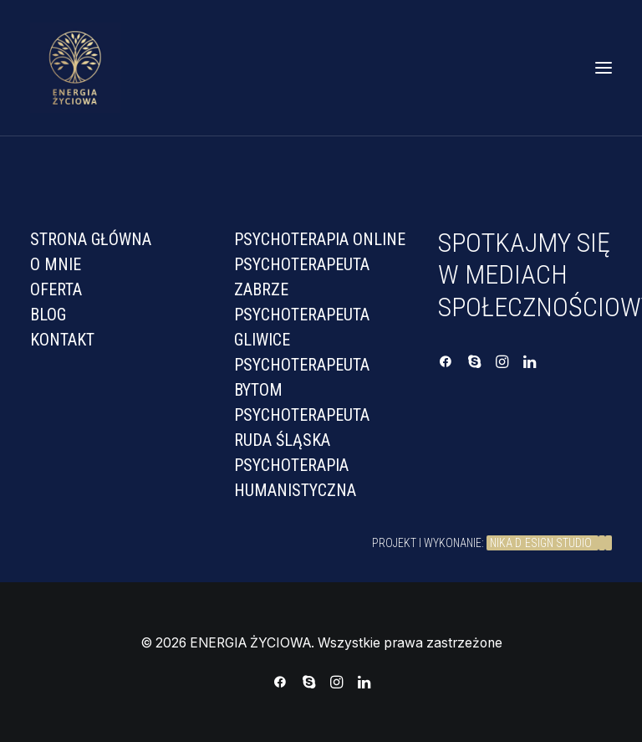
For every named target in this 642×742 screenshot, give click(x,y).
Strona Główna (90, 239)
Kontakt (62, 340)
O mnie (55, 264)
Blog (48, 314)
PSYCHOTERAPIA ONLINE (319, 239)
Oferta (56, 289)
